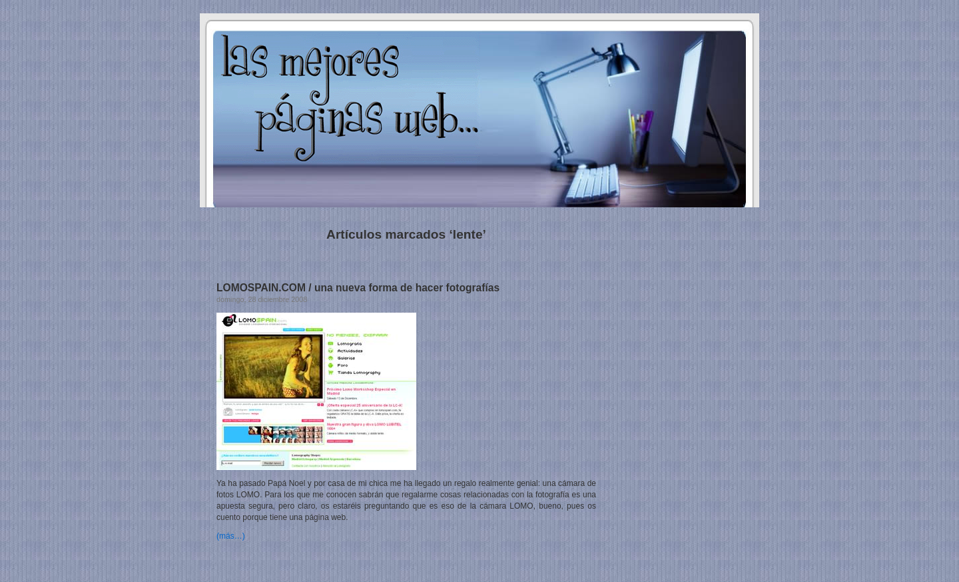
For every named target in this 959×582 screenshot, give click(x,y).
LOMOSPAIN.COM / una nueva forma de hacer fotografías (357, 287)
